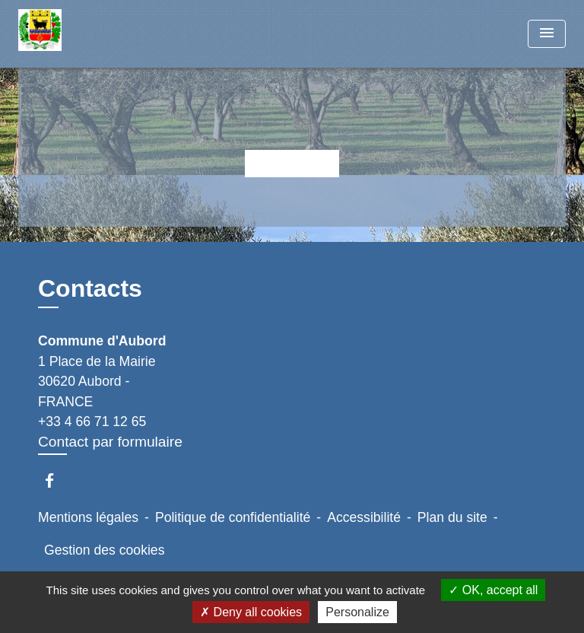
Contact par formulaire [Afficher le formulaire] (110, 442)
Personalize (357, 612)
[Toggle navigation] (547, 34)
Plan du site (452, 517)
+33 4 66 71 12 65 (92, 421)
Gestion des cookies (104, 550)
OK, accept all (493, 590)
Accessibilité (364, 517)
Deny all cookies (251, 612)
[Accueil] (75, 33)
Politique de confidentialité (232, 517)
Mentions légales (88, 517)
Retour (292, 163)
